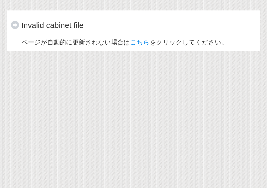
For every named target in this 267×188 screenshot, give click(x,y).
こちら (140, 42)
